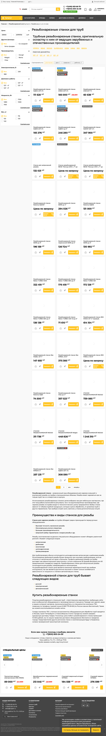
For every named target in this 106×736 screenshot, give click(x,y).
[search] (43, 9)
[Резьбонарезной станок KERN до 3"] (43, 230)
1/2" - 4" (42, 55)
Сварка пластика (60, 713)
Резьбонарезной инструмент (64, 704)
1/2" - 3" (55, 55)
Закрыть (96, 730)
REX (78, 48)
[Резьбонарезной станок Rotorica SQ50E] (93, 192)
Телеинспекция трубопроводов (65, 711)
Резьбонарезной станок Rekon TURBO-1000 (43, 280)
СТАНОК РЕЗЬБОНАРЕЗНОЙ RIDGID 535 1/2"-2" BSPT (93, 395)
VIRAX (72, 48)
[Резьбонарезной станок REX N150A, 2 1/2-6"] (93, 344)
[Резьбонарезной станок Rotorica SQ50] (43, 382)
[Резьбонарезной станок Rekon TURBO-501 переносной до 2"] (93, 268)
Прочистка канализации (63, 706)
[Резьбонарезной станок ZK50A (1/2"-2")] (68, 78)
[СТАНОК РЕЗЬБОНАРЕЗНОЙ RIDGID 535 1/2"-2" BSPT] (93, 382)
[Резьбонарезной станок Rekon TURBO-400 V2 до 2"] (68, 306)
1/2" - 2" (35, 55)
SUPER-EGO (58, 48)
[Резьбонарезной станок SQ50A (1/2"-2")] (43, 78)
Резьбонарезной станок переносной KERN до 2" (68, 242)
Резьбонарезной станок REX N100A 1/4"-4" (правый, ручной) (93, 319)
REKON (84, 48)
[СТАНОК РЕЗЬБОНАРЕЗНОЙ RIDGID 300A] (43, 420)
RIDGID (49, 48)
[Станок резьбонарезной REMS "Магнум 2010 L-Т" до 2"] (68, 154)
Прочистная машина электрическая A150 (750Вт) (17, 678)
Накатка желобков (61, 709)
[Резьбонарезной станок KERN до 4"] (68, 192)
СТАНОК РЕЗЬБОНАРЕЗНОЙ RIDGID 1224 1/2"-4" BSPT (93, 433)
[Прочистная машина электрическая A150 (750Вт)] (17, 665)
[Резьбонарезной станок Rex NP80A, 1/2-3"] (68, 344)
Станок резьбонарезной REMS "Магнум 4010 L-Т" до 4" (93, 167)
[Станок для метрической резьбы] (43, 154)
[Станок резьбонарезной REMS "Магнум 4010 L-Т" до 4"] (93, 154)
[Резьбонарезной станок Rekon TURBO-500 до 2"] (43, 306)
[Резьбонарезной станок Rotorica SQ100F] (43, 192)
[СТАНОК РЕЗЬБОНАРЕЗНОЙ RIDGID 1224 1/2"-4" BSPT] (93, 420)
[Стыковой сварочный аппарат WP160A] (74, 665)
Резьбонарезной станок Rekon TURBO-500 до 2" (43, 318)
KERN (67, 48)
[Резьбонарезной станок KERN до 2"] (93, 230)
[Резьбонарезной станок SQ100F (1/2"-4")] (93, 116)
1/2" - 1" (49, 55)
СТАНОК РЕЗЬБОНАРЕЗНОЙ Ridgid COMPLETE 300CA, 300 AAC (68, 433)
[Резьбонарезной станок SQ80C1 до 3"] (68, 116)
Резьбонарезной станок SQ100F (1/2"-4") (93, 129)
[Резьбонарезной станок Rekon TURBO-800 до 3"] (68, 268)
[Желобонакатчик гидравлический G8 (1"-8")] (46, 665)
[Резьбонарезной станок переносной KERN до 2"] (68, 230)
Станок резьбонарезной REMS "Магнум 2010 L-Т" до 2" (68, 167)
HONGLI (36, 48)
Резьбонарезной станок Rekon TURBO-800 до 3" (68, 280)
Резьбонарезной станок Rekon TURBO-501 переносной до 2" (93, 281)
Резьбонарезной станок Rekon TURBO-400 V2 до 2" (68, 318)
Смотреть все (25, 63)
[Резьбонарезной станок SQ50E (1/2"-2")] (43, 116)
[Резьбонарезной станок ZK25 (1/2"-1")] (93, 78)
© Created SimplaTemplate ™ (97, 734)
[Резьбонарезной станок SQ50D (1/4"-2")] (68, 458)
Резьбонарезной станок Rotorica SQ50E (93, 204)
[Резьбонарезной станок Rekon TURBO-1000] (43, 268)
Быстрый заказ (40, 100)
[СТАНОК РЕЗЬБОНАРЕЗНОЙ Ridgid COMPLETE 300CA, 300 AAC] (68, 420)
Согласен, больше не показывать (76, 730)
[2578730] (20, 34)
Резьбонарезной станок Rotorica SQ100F (43, 204)
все (69, 487)
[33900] (6, 34)
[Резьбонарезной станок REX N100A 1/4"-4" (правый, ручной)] (93, 306)
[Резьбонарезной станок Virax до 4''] (68, 382)
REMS (43, 48)
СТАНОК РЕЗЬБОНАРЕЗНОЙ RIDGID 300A (43, 433)
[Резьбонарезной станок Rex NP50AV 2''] (43, 458)
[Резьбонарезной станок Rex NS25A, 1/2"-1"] (43, 344)
